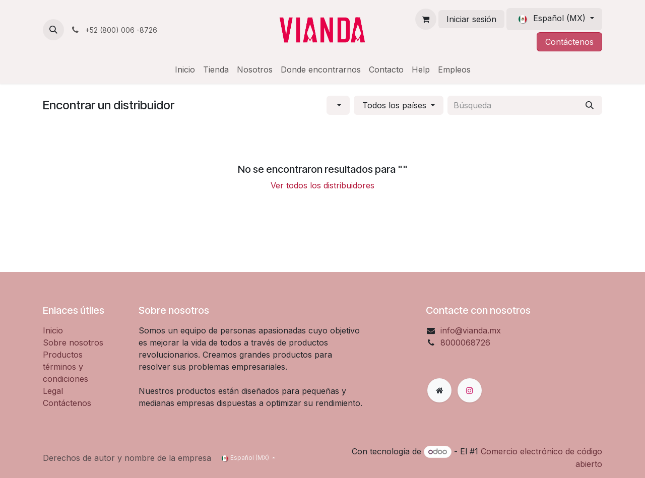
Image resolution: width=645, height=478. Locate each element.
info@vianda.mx (470, 330)
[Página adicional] (439, 390)
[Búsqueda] (589, 105)
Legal (53, 391)
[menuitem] (185, 69)
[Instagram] (470, 390)
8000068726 (465, 342)
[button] (53, 29)
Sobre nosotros (73, 342)
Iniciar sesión (471, 19)
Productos (63, 355)
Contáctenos (569, 42)
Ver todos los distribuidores (322, 185)
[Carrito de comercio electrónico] (425, 19)
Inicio (53, 330)
